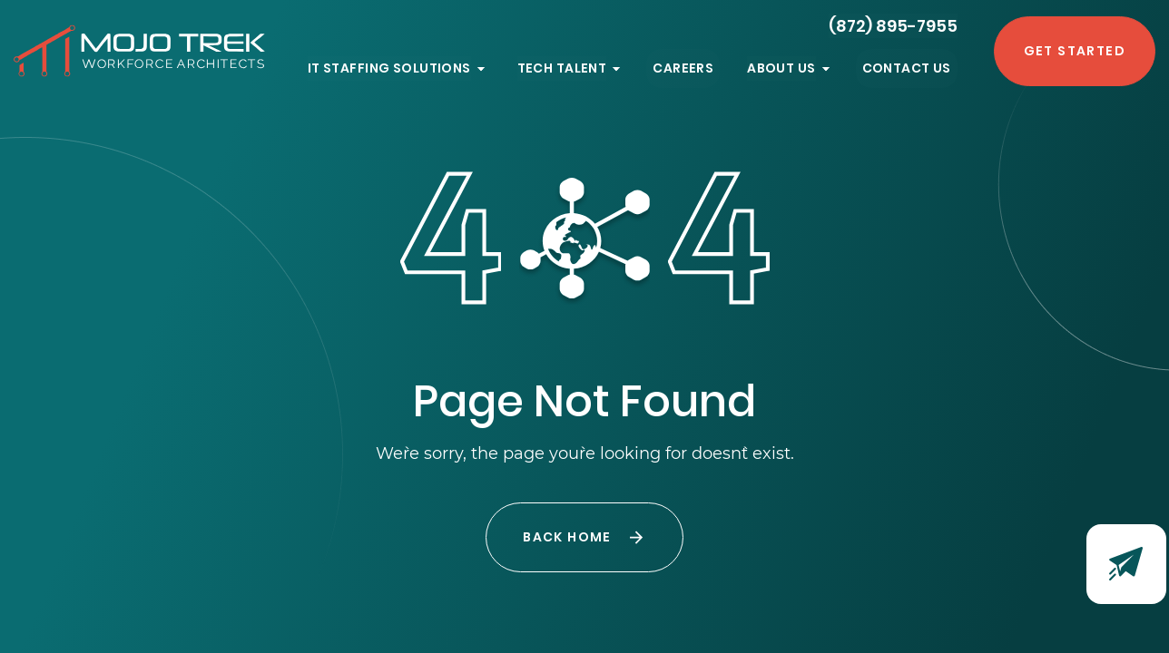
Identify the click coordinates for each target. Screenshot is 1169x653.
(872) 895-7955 (893, 26)
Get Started (1074, 51)
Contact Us (906, 68)
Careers (683, 68)
